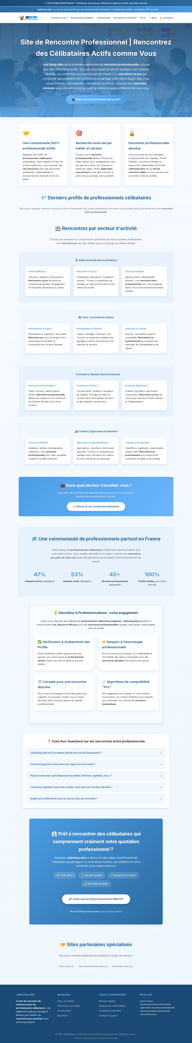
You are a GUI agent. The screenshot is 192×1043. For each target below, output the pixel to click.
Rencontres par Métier (82, 18)
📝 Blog (152, 18)
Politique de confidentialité (112, 1006)
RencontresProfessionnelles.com (93, 966)
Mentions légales (107, 1001)
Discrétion (62, 1015)
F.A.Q (142, 18)
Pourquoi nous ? (59, 18)
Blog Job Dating (65, 1001)
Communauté (103, 18)
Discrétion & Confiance (125, 18)
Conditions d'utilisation (110, 1010)
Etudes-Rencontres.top (123, 966)
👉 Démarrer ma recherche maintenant (96, 506)
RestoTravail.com (66, 966)
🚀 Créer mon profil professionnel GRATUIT (96, 899)
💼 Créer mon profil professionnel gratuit (96, 99)
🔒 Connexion (166, 18)
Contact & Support (108, 1015)
